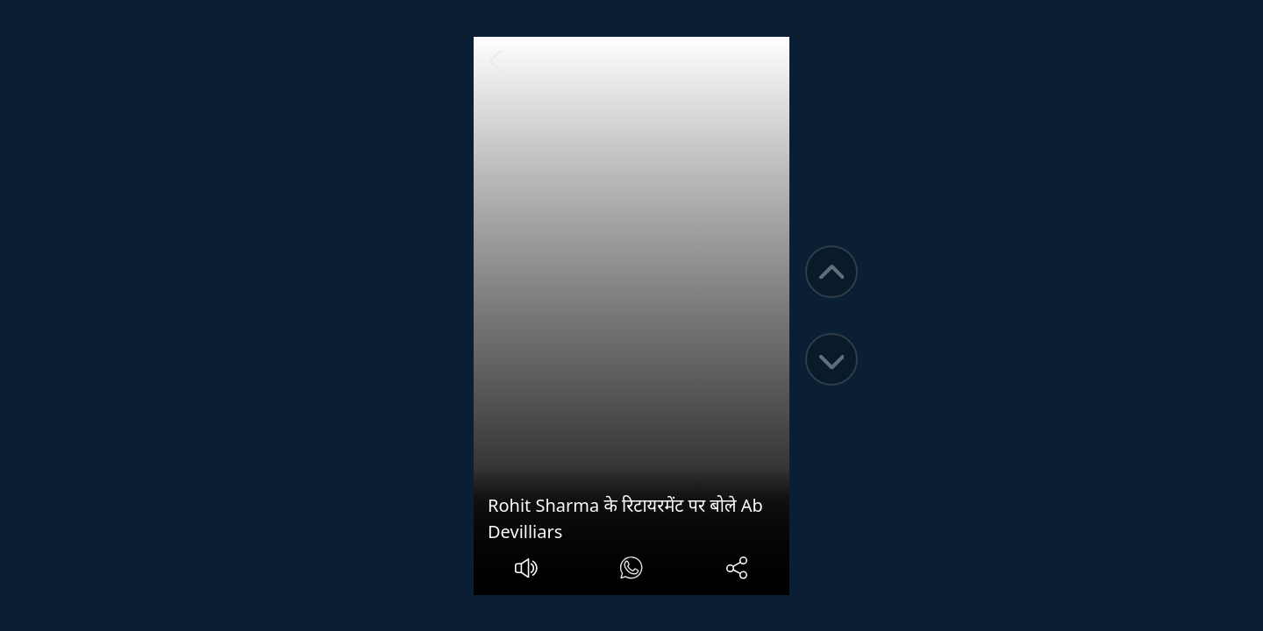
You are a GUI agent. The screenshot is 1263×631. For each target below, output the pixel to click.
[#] (631, 570)
